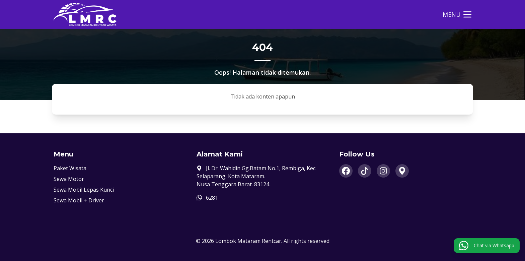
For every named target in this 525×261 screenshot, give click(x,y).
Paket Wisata (70, 168)
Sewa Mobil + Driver (79, 200)
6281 (212, 197)
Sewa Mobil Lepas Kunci (84, 189)
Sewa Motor (69, 179)
